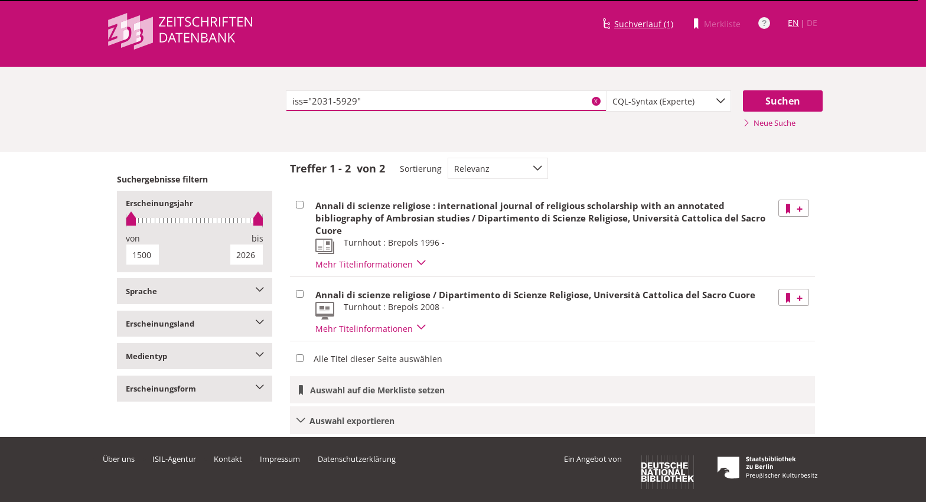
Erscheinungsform (194, 388)
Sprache (194, 291)
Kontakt (228, 459)
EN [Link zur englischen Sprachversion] (793, 22)
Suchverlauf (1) (643, 24)
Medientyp (194, 356)
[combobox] (668, 101)
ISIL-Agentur (174, 459)
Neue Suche (769, 123)
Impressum (280, 459)
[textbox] (446, 101)
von (133, 238)
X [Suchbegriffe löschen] (596, 101)
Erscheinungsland (194, 323)
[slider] (194, 220)
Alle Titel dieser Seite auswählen (378, 358)
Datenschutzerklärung (357, 459)
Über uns (119, 459)
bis (257, 238)
